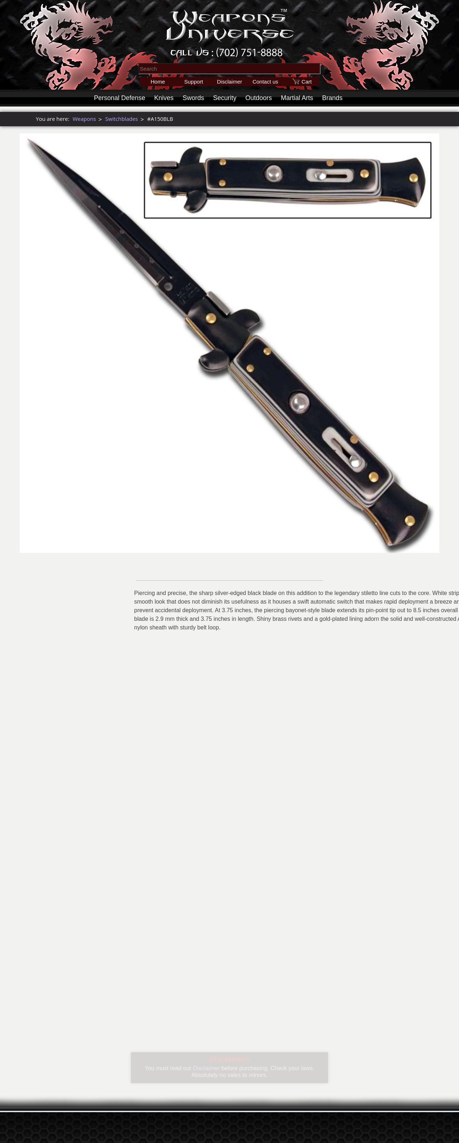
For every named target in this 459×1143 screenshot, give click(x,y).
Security (224, 97)
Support (193, 82)
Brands (332, 97)
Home (158, 82)
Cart (307, 82)
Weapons (84, 118)
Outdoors (258, 97)
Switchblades (121, 118)
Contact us (265, 82)
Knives (164, 97)
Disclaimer (229, 82)
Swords (193, 97)
